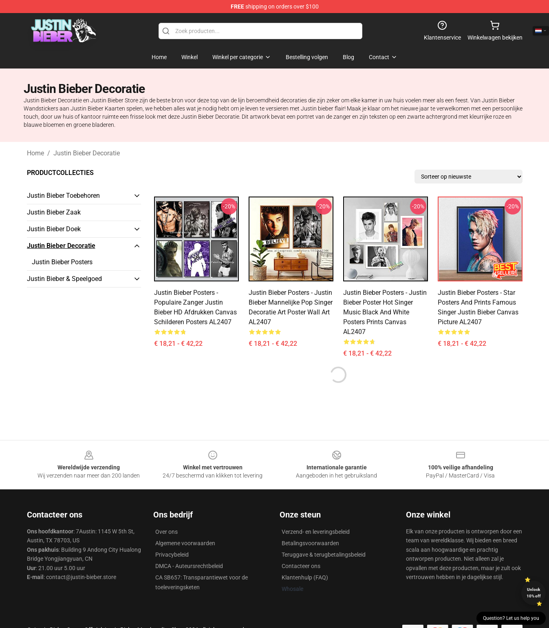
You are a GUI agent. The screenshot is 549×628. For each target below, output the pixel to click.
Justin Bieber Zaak (54, 212)
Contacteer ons (301, 566)
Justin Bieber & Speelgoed (64, 279)
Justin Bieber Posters (62, 262)
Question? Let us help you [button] (511, 618)
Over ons (166, 531)
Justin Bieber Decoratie (86, 153)
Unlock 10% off (534, 592)
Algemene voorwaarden (185, 543)
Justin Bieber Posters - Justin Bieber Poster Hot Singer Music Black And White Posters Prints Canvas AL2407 (385, 312)
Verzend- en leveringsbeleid (316, 531)
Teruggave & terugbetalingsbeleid (324, 554)
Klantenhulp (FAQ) (305, 577)
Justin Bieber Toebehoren (63, 195)
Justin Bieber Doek (54, 229)
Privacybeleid (172, 554)
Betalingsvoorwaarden (310, 543)
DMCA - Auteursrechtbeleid (189, 566)
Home (35, 153)
